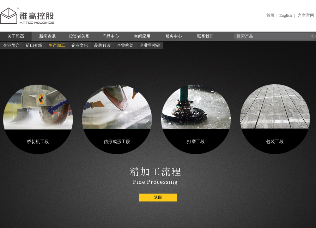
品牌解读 (102, 45)
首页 (270, 15)
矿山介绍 (34, 45)
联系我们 (205, 36)
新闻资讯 (47, 36)
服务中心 (174, 36)
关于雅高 (16, 36)
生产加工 (57, 45)
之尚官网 (306, 15)
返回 (158, 197)
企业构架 (125, 45)
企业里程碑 (150, 45)
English (285, 15)
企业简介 (11, 45)
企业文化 (79, 45)
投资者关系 (79, 36)
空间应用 (142, 36)
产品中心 (110, 36)
